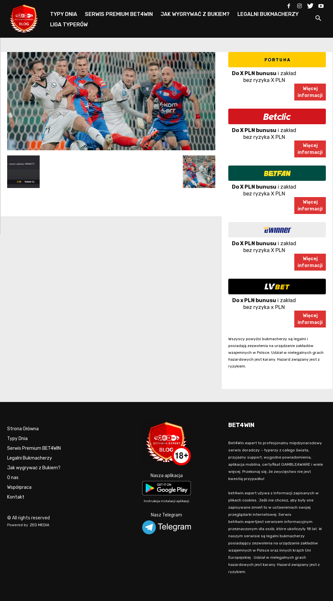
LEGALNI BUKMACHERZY (268, 14)
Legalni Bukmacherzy (29, 458)
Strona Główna (23, 429)
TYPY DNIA (63, 14)
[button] (318, 19)
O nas (13, 477)
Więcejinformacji (310, 92)
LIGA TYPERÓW (69, 24)
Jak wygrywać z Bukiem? (33, 468)
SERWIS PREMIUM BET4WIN (119, 14)
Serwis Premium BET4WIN (34, 448)
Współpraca (19, 487)
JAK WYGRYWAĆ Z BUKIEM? (195, 14)
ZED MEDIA (39, 525)
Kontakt (15, 497)
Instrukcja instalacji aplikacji (166, 501)
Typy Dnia (17, 438)
